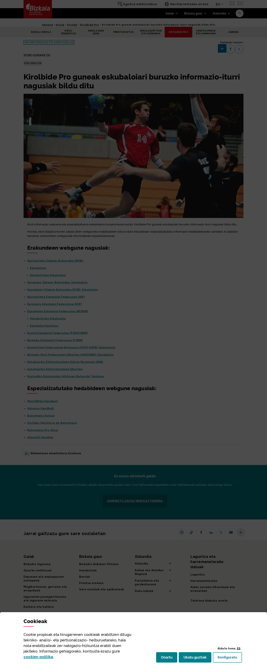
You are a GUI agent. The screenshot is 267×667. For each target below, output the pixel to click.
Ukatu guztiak (196, 658)
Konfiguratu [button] (230, 658)
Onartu (169, 658)
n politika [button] (38, 657)
